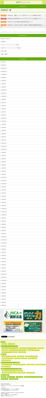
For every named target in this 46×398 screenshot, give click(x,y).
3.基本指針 (40, 348)
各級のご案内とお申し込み (19, 364)
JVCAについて (11, 377)
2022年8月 (3, 152)
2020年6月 (3, 224)
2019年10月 (4, 243)
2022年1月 (3, 174)
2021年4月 (3, 202)
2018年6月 (3, 292)
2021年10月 (4, 183)
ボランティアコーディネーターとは (9, 346)
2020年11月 (4, 211)
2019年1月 (3, 271)
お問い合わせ (4, 379)
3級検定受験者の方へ (40, 364)
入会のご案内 (19, 377)
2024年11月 (4, 93)
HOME (3, 342)
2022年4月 (3, 165)
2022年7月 (3, 155)
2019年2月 (3, 268)
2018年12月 (4, 274)
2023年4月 (3, 136)
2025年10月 (4, 74)
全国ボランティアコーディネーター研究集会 (11, 47)
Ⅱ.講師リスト (20, 356)
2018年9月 (3, 283)
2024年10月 (4, 96)
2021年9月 (3, 186)
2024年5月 (3, 108)
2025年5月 (3, 80)
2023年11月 (4, 121)
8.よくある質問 (22, 352)
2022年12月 (4, 143)
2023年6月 (3, 133)
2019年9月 (3, 246)
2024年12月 (4, 90)
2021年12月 (4, 177)
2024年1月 (3, 115)
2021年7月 (3, 193)
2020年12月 (4, 208)
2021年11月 (4, 180)
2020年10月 (4, 214)
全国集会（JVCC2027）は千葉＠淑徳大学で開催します (13, 372)
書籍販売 (3, 377)
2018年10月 (4, 280)
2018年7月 (3, 289)
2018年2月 (3, 305)
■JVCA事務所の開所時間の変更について (17, 22)
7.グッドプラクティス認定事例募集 (9, 352)
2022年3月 (3, 168)
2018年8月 (3, 286)
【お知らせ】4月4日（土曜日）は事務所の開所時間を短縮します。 (22, 25)
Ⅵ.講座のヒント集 (32, 358)
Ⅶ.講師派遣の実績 (6, 360)
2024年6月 (3, 105)
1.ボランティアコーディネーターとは (9, 348)
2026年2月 (3, 65)
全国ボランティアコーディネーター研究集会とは (12, 370)
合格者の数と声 (30, 364)
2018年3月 (3, 302)
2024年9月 (3, 99)
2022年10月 (4, 149)
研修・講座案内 (5, 375)
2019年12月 (4, 236)
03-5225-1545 (6, 390)
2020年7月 (3, 221)
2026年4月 (3, 62)
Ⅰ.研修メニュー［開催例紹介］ (8, 356)
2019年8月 (3, 249)
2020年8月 (3, 218)
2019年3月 (3, 264)
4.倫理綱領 (4, 350)
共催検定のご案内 (5, 366)
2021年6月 (3, 196)
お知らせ (4, 344)
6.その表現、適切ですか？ (33, 350)
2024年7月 (3, 102)
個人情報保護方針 (14, 379)
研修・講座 (3, 51)
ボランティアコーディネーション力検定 (10, 44)
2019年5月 (3, 258)
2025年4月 (3, 83)
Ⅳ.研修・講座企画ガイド (7, 358)
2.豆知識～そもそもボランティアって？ (28, 348)
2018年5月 (3, 296)
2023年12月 (4, 118)
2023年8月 (3, 127)
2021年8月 (3, 190)
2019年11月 (4, 239)
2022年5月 (3, 161)
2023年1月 (3, 140)
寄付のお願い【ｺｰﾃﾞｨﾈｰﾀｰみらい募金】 (33, 377)
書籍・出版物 (4, 54)
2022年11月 (4, 146)
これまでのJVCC (30, 372)
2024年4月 (3, 112)
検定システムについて (6, 364)
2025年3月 (3, 87)
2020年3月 (3, 230)
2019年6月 (3, 255)
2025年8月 (3, 77)
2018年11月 (4, 277)
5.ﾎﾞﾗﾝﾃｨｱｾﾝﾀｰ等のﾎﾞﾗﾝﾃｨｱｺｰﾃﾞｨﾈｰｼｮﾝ (17, 350)
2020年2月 (3, 233)
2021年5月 (3, 199)
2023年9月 (3, 124)
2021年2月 (3, 205)
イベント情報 (11, 344)
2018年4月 (3, 299)
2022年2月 (3, 171)
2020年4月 (3, 227)
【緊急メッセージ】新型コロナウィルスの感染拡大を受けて (21, 15)
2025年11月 (4, 71)
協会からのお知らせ (5, 38)
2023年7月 (3, 130)
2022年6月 (3, 158)
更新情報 (3, 41)
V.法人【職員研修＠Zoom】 (20, 358)
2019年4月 (3, 261)
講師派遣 (3, 354)
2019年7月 (3, 252)
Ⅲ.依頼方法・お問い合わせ (31, 356)
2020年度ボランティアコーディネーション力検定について (21, 18)
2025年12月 (4, 68)
